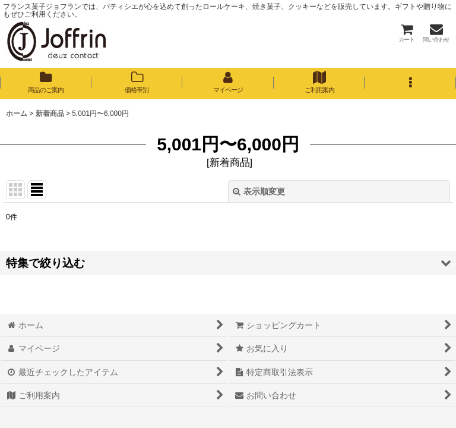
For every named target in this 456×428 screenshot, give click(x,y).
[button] (410, 83)
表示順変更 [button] (259, 191)
